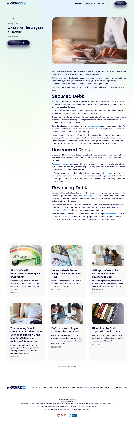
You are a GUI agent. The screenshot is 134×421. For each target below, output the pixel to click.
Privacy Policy (47, 387)
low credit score (94, 126)
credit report (108, 173)
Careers (107, 387)
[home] (16, 3)
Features (78, 3)
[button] (90, 3)
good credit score (110, 214)
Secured (55, 101)
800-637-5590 (36, 387)
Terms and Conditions (61, 387)
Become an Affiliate (96, 387)
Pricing (101, 3)
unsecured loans (60, 164)
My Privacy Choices (79, 387)
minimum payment (89, 196)
